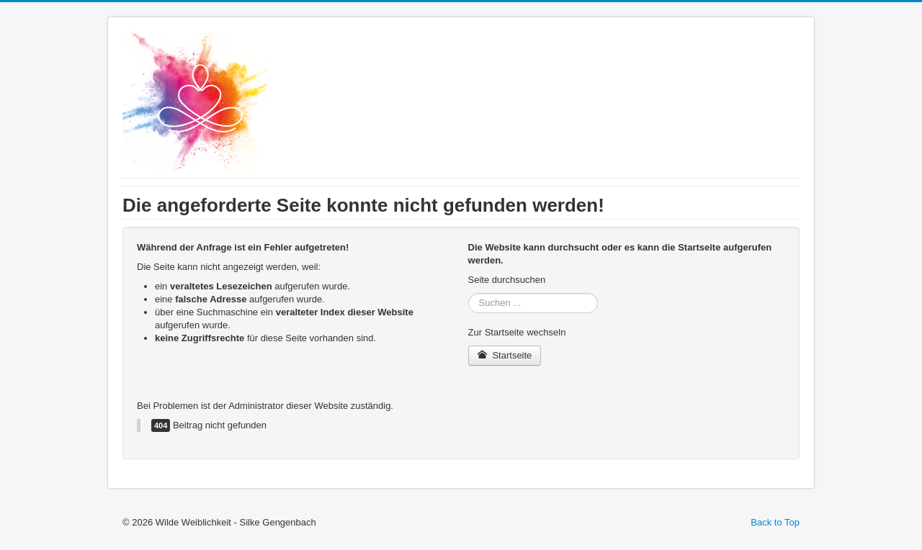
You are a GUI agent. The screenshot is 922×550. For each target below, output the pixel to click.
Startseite (505, 355)
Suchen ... (468, 293)
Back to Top (775, 522)
